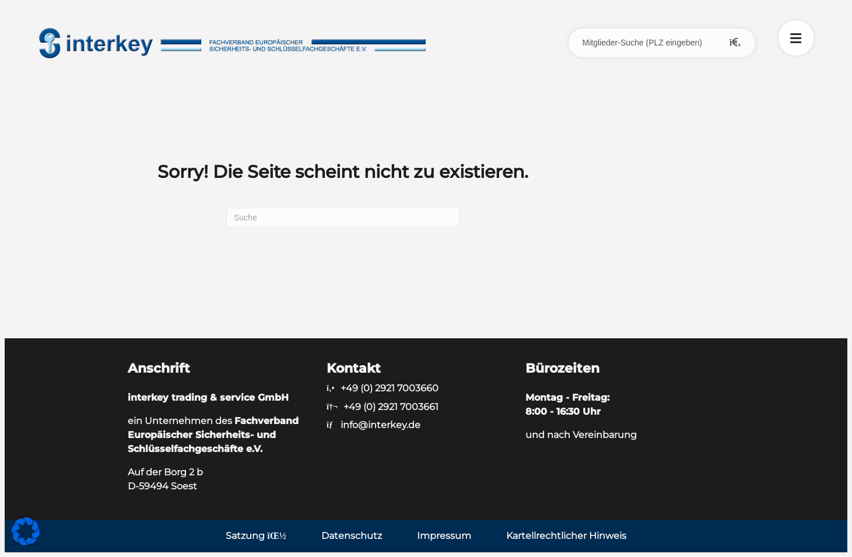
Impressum (444, 535)
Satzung (256, 535)
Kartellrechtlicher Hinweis (566, 535)
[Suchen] (343, 217)
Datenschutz (351, 535)
